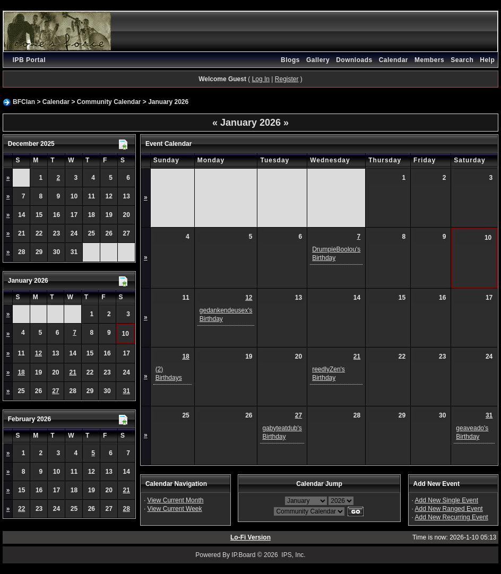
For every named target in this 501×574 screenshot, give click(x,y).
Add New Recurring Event (451, 517)
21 (72, 372)
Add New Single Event (446, 500)
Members (429, 60)
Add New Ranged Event (449, 508)
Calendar (393, 60)
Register (287, 79)
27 (55, 391)
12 (38, 353)
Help (487, 60)
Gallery (318, 60)
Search (462, 60)
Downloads (354, 60)
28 (126, 508)
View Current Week (175, 508)
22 (21, 508)
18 (21, 372)
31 (126, 391)
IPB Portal (29, 60)
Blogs (290, 60)
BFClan (24, 102)
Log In (261, 79)
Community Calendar (109, 102)
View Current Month (176, 500)
